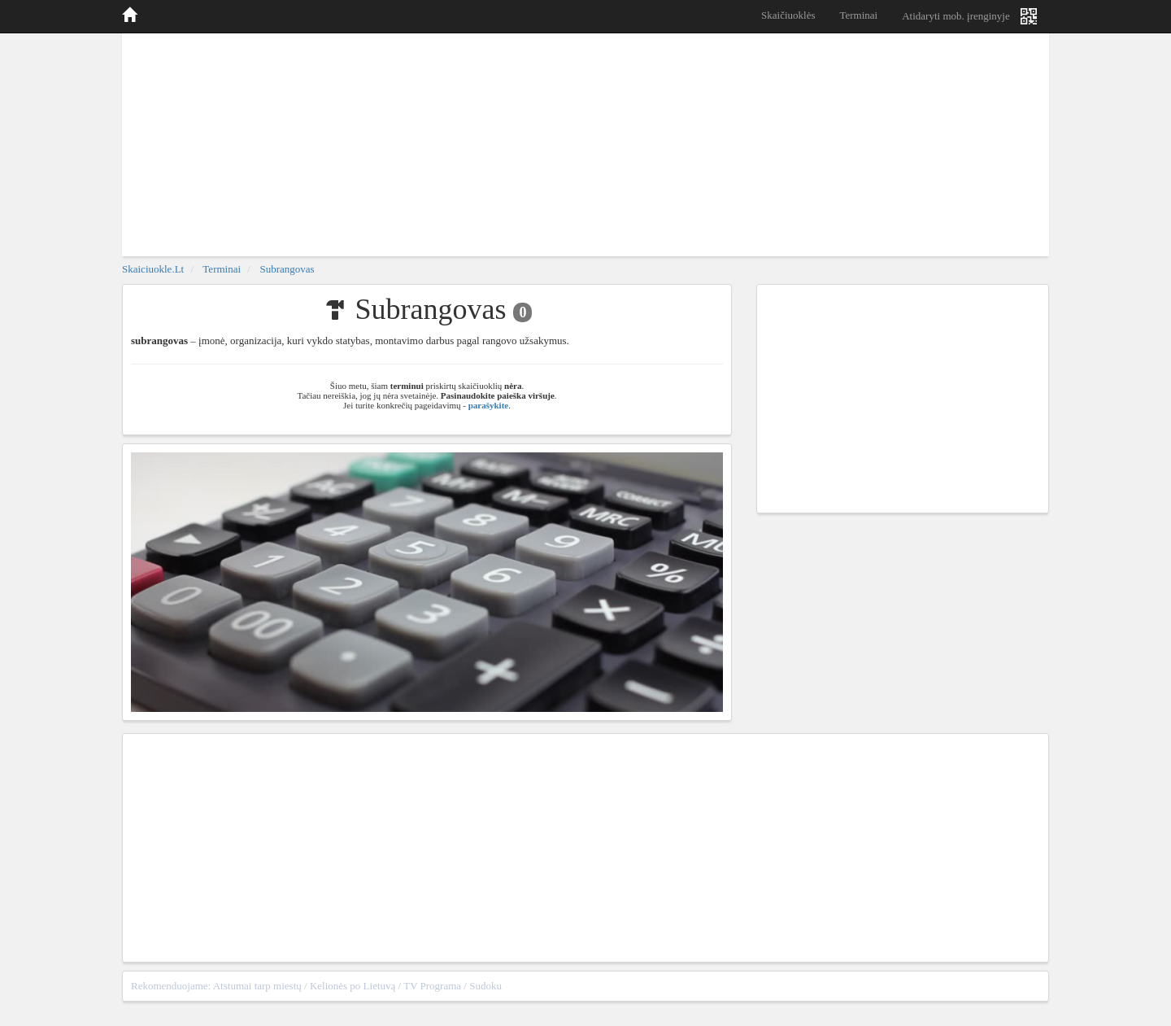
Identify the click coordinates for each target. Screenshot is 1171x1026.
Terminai (858, 15)
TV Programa (432, 986)
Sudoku (485, 986)
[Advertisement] (585, 142)
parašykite (488, 405)
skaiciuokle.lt (153, 269)
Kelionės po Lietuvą (352, 986)
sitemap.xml (1014, 986)
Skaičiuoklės (788, 15)
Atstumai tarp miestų (257, 986)
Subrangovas (286, 269)
